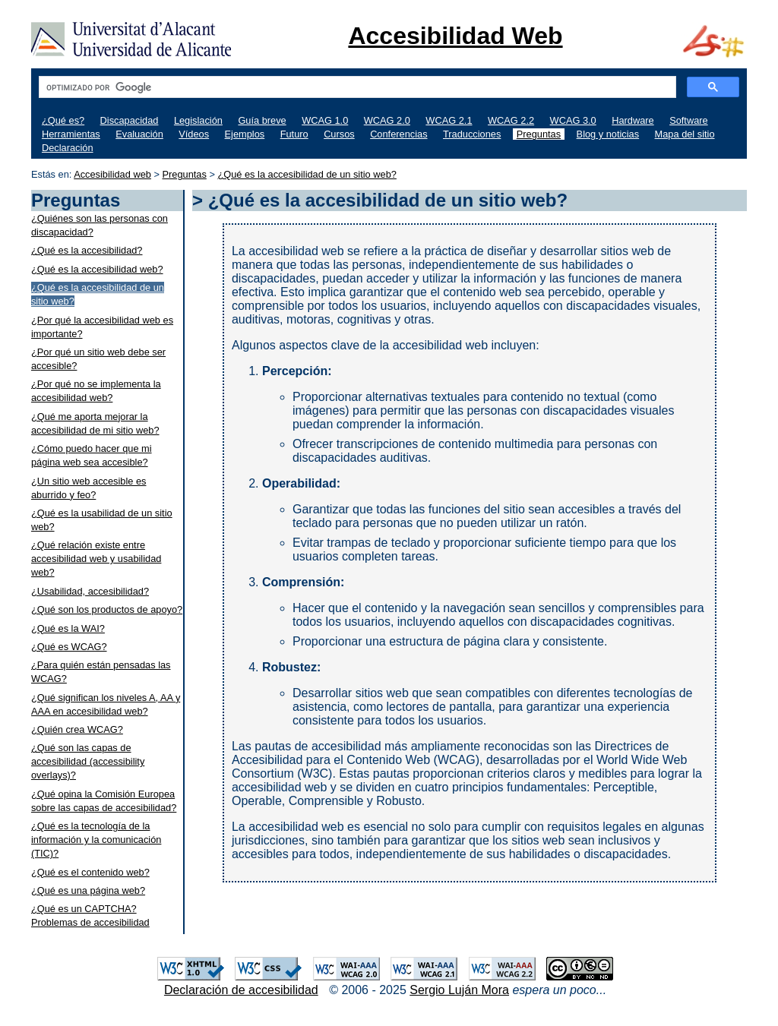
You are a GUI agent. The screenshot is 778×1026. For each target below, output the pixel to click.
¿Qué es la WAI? (68, 628)
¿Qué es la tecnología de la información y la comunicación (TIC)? (96, 839)
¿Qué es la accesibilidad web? (97, 269)
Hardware (632, 120)
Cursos (339, 134)
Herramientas (71, 134)
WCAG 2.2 (511, 120)
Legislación (198, 120)
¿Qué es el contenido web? (90, 872)
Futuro (294, 134)
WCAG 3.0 (573, 120)
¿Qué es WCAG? (69, 646)
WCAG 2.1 (448, 120)
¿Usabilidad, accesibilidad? (90, 591)
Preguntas (539, 134)
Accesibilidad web (112, 174)
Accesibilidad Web (455, 35)
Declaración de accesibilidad (241, 989)
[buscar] (356, 87)
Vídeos (194, 134)
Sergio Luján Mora (459, 989)
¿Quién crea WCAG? (77, 729)
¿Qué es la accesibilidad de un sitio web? (306, 174)
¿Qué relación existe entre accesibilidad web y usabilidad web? (96, 558)
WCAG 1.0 (325, 120)
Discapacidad (129, 120)
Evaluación (139, 134)
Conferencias (398, 134)
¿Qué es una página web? (88, 890)
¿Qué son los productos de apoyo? (106, 609)
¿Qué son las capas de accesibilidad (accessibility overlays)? (87, 761)
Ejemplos (245, 134)
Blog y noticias (608, 134)
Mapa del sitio (685, 134)
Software (688, 120)
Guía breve (262, 120)
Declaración (67, 147)
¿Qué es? (63, 120)
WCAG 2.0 (387, 120)
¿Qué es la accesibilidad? (87, 250)
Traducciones (472, 134)
